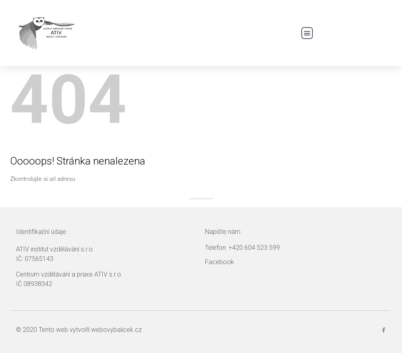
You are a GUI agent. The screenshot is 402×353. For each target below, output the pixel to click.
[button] (307, 33)
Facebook (219, 262)
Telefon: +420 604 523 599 (242, 247)
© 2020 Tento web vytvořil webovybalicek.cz (79, 329)
